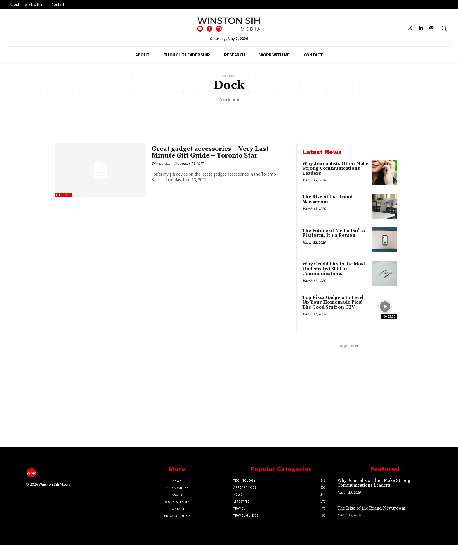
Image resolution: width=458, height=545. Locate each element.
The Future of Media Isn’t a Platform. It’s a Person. (333, 233)
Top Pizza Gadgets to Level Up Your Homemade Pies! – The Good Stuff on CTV (334, 302)
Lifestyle (63, 195)
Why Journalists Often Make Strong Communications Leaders (335, 168)
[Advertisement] (229, 116)
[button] (444, 28)
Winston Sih (161, 163)
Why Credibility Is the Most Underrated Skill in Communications (333, 268)
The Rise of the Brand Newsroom (327, 199)
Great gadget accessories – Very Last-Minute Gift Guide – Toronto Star (211, 152)
